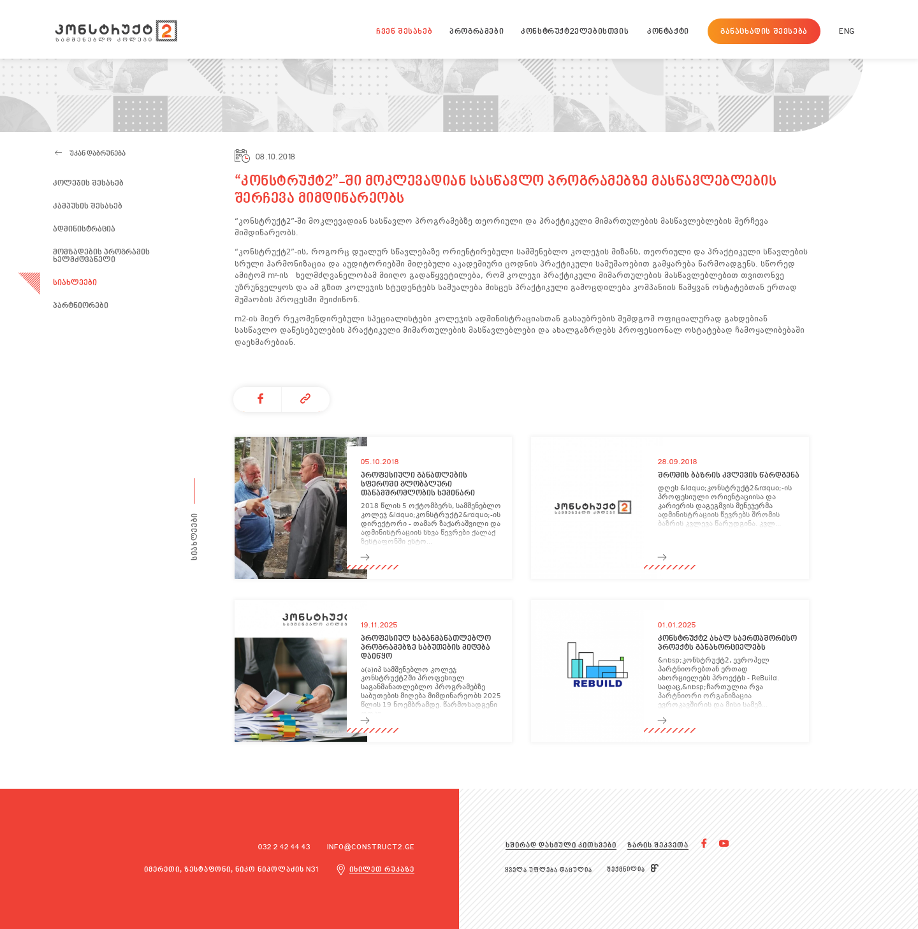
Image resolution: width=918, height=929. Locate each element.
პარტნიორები (80, 306)
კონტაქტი (668, 31)
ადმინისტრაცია (84, 229)
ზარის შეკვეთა (657, 846)
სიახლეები (75, 283)
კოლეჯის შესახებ (88, 183)
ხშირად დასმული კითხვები (561, 846)
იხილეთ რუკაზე (381, 870)
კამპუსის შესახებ (87, 206)
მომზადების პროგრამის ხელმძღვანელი (101, 256)
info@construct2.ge (370, 848)
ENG (847, 31)
